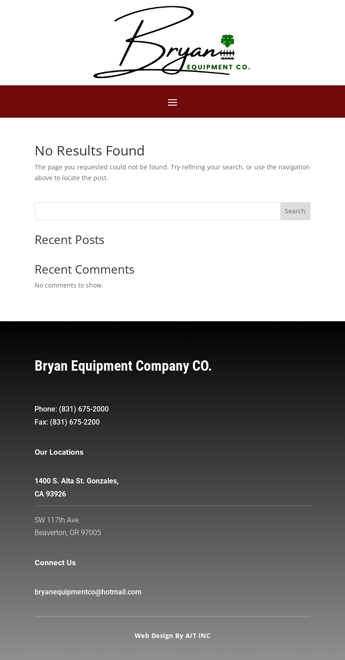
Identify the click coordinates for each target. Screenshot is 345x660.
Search (295, 211)
